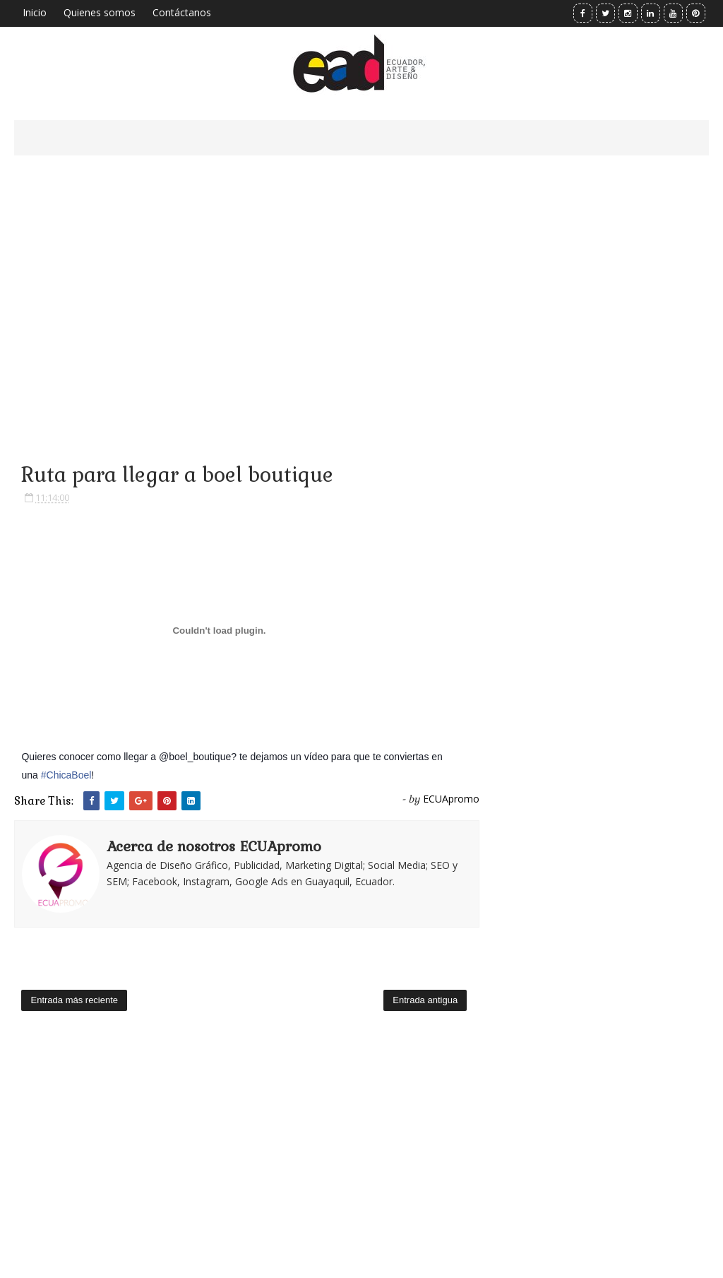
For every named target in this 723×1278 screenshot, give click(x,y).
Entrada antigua (425, 1000)
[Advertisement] (246, 290)
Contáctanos (182, 12)
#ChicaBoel (66, 775)
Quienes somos (100, 12)
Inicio (35, 12)
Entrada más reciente (74, 1000)
